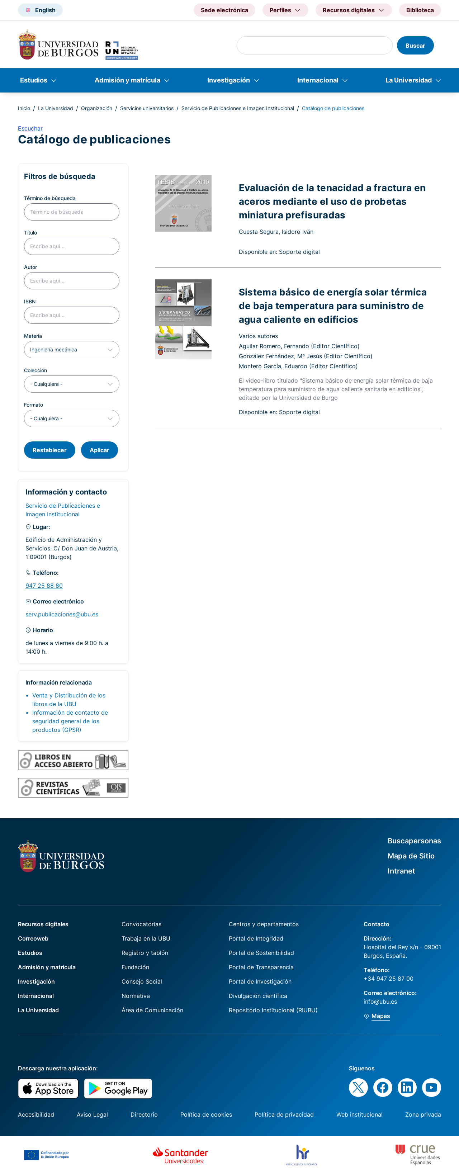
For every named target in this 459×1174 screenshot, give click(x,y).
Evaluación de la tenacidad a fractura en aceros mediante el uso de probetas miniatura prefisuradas (332, 201)
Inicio (24, 108)
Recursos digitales (43, 924)
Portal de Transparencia (261, 967)
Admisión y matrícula (127, 80)
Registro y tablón (145, 952)
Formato (33, 405)
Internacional (318, 80)
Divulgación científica (258, 995)
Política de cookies (206, 1114)
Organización (96, 108)
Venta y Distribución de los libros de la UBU (68, 699)
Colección (35, 370)
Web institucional (359, 1114)
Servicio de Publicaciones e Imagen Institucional (237, 108)
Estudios (33, 80)
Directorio (144, 1114)
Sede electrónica (224, 10)
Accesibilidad (36, 1114)
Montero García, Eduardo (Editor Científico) (298, 366)
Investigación (228, 80)
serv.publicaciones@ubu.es (61, 614)
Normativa (136, 995)
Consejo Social (142, 981)
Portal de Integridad (256, 938)
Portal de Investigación (260, 981)
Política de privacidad (284, 1114)
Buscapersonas (414, 841)
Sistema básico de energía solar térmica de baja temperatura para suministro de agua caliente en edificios (333, 305)
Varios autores (258, 336)
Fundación (135, 967)
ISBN (30, 301)
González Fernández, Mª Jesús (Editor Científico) (306, 356)
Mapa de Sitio (411, 856)
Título (30, 232)
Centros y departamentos (264, 924)
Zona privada (423, 1114)
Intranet (401, 871)
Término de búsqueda (50, 198)
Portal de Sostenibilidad (261, 952)
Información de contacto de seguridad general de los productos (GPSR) (70, 721)
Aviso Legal (92, 1114)
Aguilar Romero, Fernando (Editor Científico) (299, 346)
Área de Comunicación (152, 1010)
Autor (30, 267)
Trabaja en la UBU (146, 938)
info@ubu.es (380, 1001)
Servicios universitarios (147, 108)
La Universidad (408, 80)
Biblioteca (420, 10)
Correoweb (33, 938)
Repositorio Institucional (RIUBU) (273, 1010)
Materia (33, 336)
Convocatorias (141, 924)
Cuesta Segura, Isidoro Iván (276, 231)
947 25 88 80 (44, 585)
